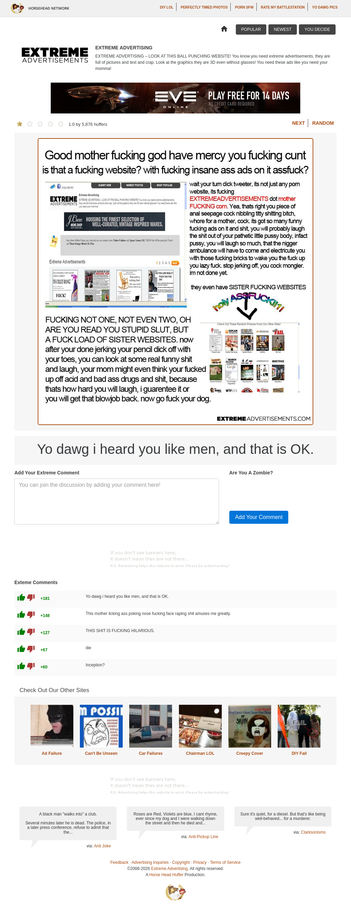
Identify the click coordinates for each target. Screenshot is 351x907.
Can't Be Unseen (101, 753)
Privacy (200, 862)
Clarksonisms (313, 832)
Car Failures (150, 753)
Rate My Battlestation (283, 7)
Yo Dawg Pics (325, 7)
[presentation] (281, 492)
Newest (282, 29)
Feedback (119, 862)
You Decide (317, 29)
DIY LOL (166, 7)
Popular (251, 29)
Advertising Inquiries (150, 862)
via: (90, 846)
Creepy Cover (249, 753)
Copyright (181, 862)
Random (323, 123)
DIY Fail (299, 753)
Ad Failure (52, 753)
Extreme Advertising (169, 868)
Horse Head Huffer (166, 874)
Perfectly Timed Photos (204, 7)
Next (298, 123)
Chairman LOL (200, 753)
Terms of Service (225, 862)
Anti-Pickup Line (203, 836)
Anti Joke (102, 846)
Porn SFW (244, 7)
